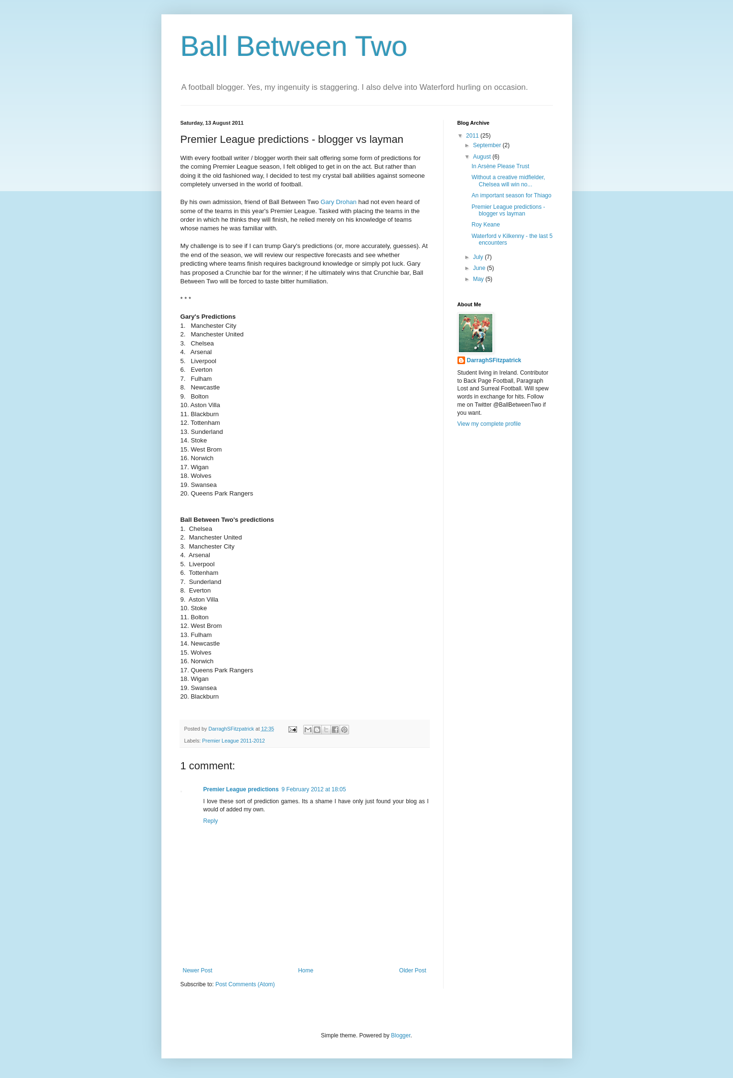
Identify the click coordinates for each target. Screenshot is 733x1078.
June (480, 268)
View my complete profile (489, 423)
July (479, 257)
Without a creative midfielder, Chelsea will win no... (508, 180)
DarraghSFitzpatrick (494, 360)
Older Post (412, 970)
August (482, 156)
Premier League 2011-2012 (233, 741)
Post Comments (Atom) (245, 984)
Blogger (401, 1035)
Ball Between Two (294, 46)
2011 (473, 135)
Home (305, 970)
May (479, 279)
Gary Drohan (338, 201)
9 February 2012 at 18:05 (314, 789)
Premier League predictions (241, 789)
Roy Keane (485, 224)
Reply (210, 821)
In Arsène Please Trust (500, 166)
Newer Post (197, 970)
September (487, 145)
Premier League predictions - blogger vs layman (508, 210)
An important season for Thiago (511, 195)
